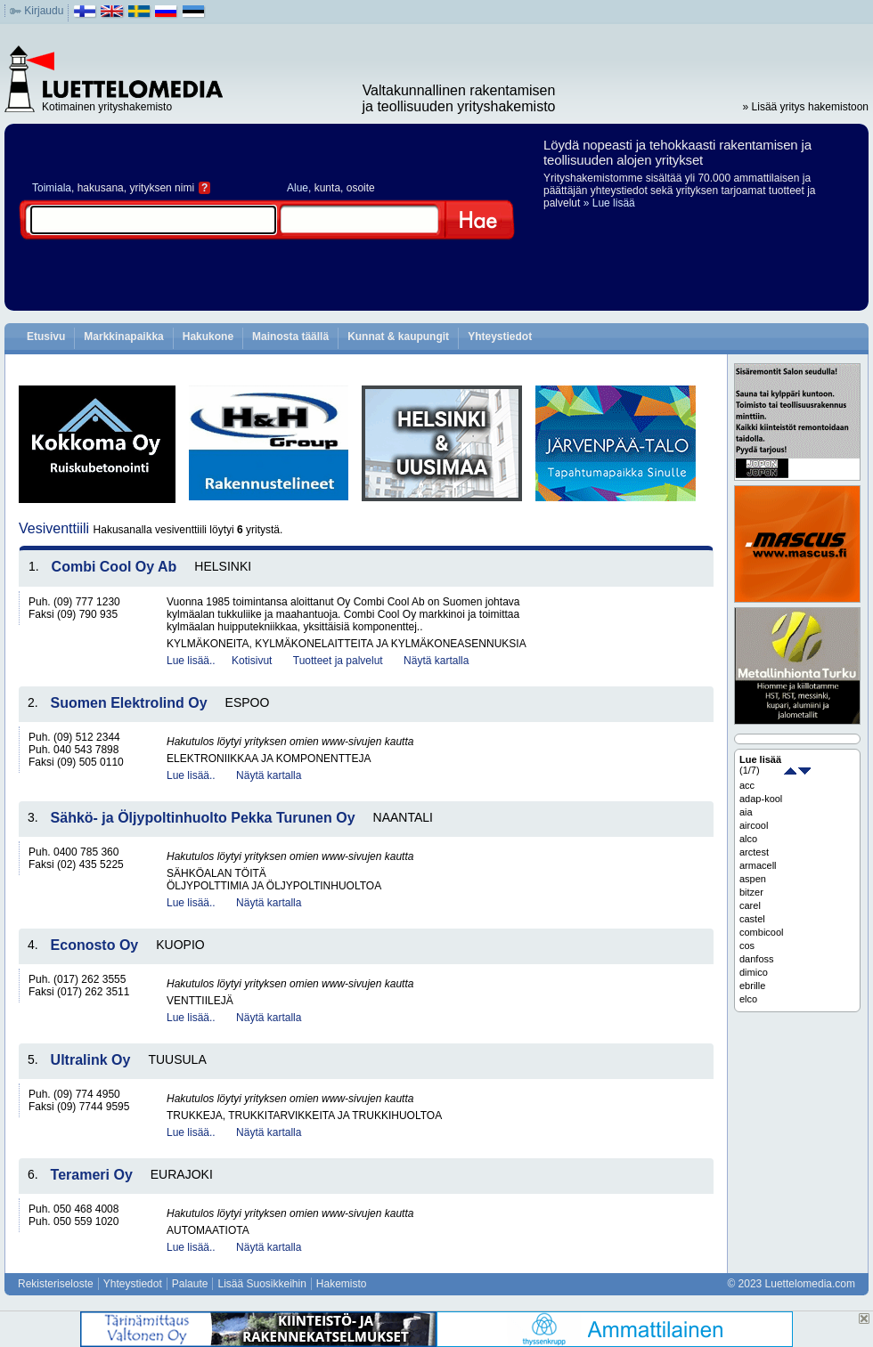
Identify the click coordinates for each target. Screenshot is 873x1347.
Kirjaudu (43, 10)
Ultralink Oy (91, 1059)
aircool (753, 825)
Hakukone (208, 336)
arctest (754, 852)
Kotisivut (252, 660)
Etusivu (46, 336)
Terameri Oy (92, 1174)
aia (746, 812)
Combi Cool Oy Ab (114, 566)
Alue (297, 188)
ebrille (752, 985)
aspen (752, 878)
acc (747, 785)
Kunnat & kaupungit (398, 336)
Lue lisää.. (191, 660)
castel (752, 918)
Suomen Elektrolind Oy (129, 702)
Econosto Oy (95, 945)
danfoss (756, 958)
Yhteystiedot (500, 336)
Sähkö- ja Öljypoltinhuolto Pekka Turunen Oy (203, 817)
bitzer (751, 892)
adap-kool (760, 798)
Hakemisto (341, 1284)
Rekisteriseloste (56, 1284)
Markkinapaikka (123, 336)
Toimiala (51, 188)
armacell (758, 865)
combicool (761, 932)
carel (750, 905)
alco (748, 838)
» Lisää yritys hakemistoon (806, 107)
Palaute (190, 1284)
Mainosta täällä (290, 336)
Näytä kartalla (436, 660)
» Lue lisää (609, 203)
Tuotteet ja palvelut (338, 660)
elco (748, 999)
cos (747, 945)
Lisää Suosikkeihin (261, 1284)
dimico (753, 972)
